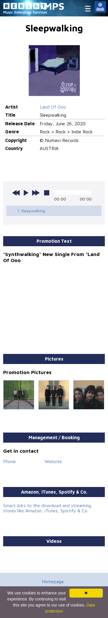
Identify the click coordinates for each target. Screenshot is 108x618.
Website (53, 461)
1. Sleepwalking (31, 210)
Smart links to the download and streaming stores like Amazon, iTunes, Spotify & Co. (47, 508)
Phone (9, 461)
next (36, 193)
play (26, 192)
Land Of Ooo (53, 106)
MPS (54, 6)
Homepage (53, 581)
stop (47, 193)
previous (16, 193)
